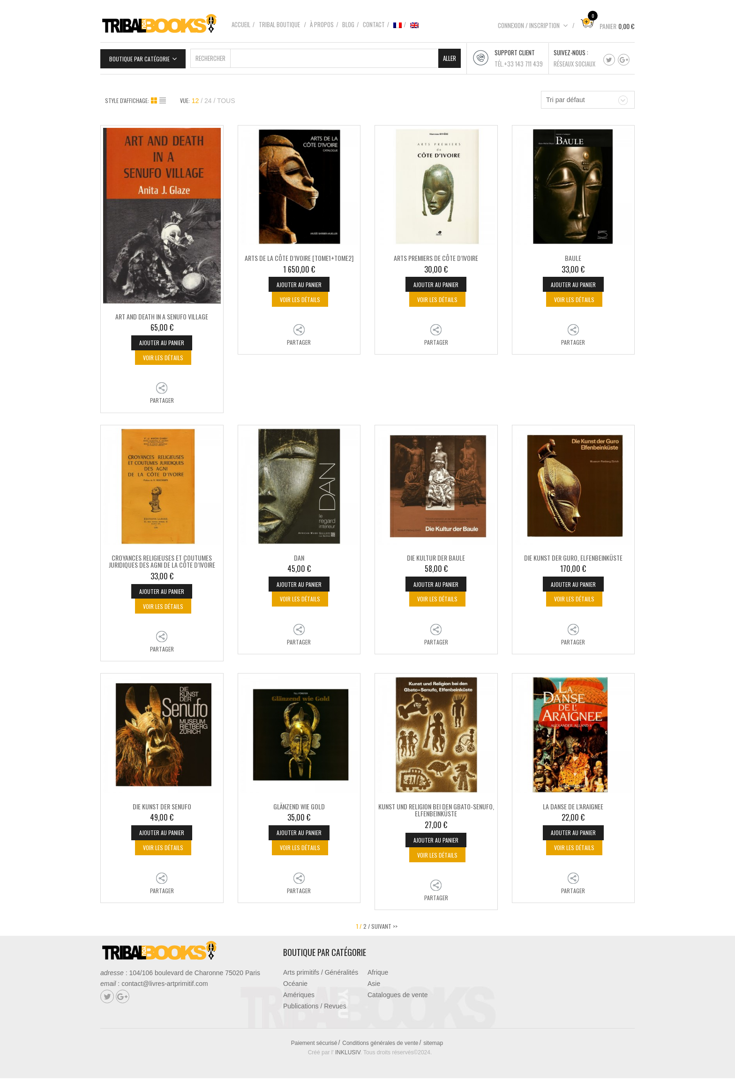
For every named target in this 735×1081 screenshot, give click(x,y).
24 (208, 100)
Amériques (299, 997)
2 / (366, 929)
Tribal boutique (279, 24)
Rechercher (210, 57)
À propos (322, 24)
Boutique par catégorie (139, 58)
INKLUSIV (347, 1055)
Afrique (378, 975)
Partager (162, 401)
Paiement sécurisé (314, 1046)
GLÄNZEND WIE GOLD (299, 808)
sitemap (433, 1046)
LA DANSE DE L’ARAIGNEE (573, 808)
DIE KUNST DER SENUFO (162, 808)
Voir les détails (163, 358)
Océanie (295, 986)
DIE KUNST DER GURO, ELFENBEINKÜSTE (573, 558)
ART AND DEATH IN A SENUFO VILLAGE (161, 315)
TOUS (226, 100)
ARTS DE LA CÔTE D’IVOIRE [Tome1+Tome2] (299, 257)
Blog (348, 24)
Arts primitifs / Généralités (320, 975)
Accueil (241, 24)
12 (195, 100)
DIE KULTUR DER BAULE (436, 558)
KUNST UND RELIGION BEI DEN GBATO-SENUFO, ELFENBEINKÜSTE (436, 811)
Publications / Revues (314, 1009)
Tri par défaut (565, 99)
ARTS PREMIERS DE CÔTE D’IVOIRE (436, 257)
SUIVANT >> (384, 929)
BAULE (573, 257)
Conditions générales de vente (380, 1046)
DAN (299, 558)
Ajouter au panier (161, 342)
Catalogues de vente (398, 997)
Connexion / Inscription (533, 25)
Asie (374, 986)
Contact (374, 24)
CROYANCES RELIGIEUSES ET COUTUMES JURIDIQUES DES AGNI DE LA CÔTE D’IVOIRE (162, 561)
